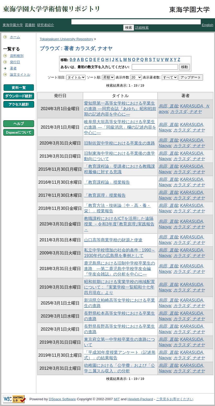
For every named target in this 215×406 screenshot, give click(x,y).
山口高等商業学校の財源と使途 (113, 240)
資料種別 (16, 56)
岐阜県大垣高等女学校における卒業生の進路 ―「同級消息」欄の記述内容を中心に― (120, 127)
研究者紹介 (45, 25)
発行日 (15, 62)
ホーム (15, 37)
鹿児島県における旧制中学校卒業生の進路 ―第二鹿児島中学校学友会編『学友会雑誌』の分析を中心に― (119, 268)
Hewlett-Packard (140, 399)
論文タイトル (20, 74)
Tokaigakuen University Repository (66, 39)
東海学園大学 (13, 25)
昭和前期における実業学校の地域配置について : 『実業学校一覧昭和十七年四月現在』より (119, 287)
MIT (117, 399)
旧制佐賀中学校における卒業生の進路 (119, 143)
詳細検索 (142, 27)
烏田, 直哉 (168, 106)
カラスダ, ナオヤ (186, 111)
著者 (13, 68)
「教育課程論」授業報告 (107, 182)
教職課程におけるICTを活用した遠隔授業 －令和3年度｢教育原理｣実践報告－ (119, 224)
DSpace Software (62, 399)
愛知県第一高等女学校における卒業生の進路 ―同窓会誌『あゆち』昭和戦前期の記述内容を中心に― (120, 108)
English (207, 25)
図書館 (30, 25)
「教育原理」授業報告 (105, 195)
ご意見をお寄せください (174, 399)
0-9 (73, 59)
